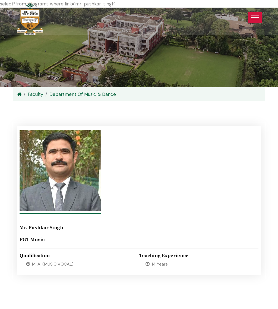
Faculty (35, 94)
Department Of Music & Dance (82, 94)
